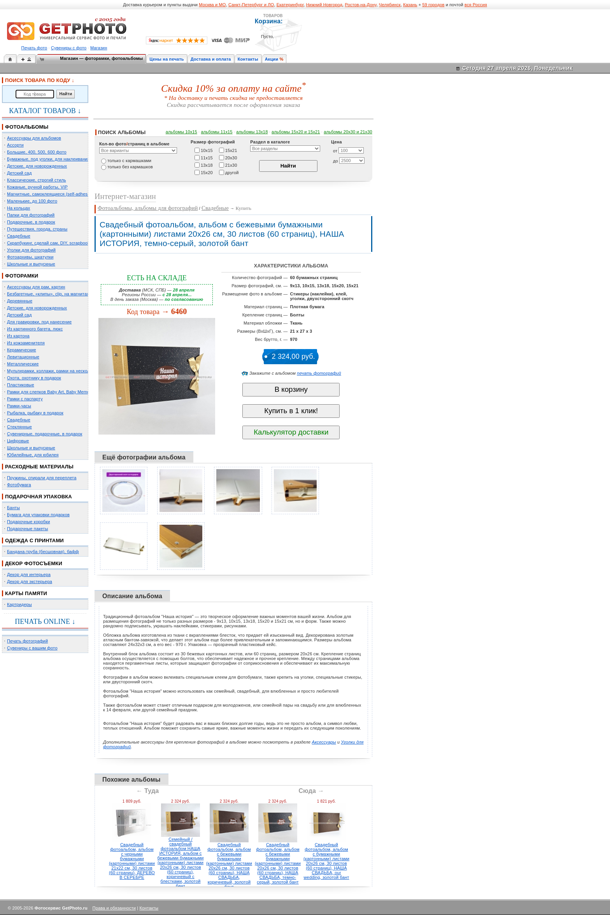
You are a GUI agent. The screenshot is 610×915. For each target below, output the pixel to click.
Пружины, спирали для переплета (41, 477)
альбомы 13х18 (252, 131)
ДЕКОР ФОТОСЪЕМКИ (33, 563)
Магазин (98, 47)
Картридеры (19, 604)
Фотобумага (19, 484)
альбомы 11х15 (217, 131)
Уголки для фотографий (31, 250)
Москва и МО (212, 4)
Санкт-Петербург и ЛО (251, 4)
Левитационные (23, 356)
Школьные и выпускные (31, 264)
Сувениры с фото (68, 47)
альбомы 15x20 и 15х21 (296, 131)
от (335, 150)
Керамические (21, 349)
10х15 (207, 150)
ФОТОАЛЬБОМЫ (26, 127)
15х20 (207, 172)
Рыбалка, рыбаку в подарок (35, 412)
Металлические (23, 363)
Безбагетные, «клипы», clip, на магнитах (48, 294)
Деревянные (19, 301)
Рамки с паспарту (25, 398)
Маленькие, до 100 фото (32, 201)
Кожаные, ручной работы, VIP (37, 187)
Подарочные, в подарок (31, 222)
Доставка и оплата (211, 59)
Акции (272, 59)
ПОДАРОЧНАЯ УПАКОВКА (38, 496)
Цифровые (18, 440)
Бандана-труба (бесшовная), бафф (43, 551)
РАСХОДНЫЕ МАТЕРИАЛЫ (39, 467)
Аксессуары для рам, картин (36, 287)
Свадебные (18, 236)
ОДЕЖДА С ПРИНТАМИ (34, 540)
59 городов (433, 4)
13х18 (207, 164)
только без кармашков (130, 166)
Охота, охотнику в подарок (34, 377)
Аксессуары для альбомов (34, 138)
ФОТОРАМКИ (21, 276)
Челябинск (390, 4)
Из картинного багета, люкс (35, 329)
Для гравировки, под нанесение (39, 322)
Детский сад (19, 173)
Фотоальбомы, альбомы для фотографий (148, 208)
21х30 (231, 164)
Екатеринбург (290, 4)
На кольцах (18, 208)
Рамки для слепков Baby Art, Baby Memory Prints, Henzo (64, 391)
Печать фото (34, 47)
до (335, 161)
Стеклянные (19, 426)
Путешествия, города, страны (37, 229)
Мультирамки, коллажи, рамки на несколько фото (57, 370)
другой (232, 172)
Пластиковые (20, 384)
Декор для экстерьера (29, 581)
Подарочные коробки (28, 521)
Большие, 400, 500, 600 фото (37, 152)
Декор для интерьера (29, 574)
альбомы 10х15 (181, 131)
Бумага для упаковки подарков (38, 514)
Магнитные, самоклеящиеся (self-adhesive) (51, 194)
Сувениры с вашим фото (32, 648)
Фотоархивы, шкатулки (30, 257)
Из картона (18, 336)
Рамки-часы (19, 405)
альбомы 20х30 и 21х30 (348, 131)
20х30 (231, 157)
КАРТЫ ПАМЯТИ (26, 593)
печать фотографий (319, 373)
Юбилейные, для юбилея (33, 454)
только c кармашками (129, 160)
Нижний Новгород (324, 4)
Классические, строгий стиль (36, 180)
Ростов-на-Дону (361, 4)
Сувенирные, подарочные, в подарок (44, 433)
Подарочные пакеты (27, 528)
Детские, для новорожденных (37, 166)
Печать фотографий (27, 641)
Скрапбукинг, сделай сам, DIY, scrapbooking (51, 243)
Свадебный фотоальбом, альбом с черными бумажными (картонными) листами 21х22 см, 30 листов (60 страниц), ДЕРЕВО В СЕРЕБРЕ (132, 861)
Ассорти (15, 145)
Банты (13, 507)
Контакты (248, 59)
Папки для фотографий (30, 215)
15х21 (231, 150)
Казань (410, 4)
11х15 (207, 157)
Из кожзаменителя (26, 343)
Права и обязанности (114, 908)
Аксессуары (324, 742)
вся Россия (476, 4)
